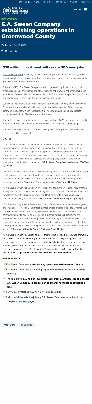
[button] (85, 9)
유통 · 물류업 (9, 325)
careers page (73, 123)
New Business (9, 19)
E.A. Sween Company (13, 74)
